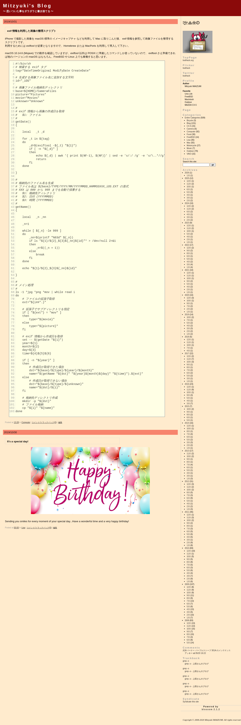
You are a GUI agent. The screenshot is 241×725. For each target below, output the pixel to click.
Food (189, 134)
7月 (188, 306)
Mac (188, 143)
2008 (187, 620)
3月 (188, 198)
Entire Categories (192, 118)
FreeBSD (191, 137)
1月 (188, 175)
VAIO (189, 154)
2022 (187, 245)
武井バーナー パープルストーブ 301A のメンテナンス (206, 650)
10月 (189, 187)
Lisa (23, 528)
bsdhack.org (188, 60)
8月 (188, 253)
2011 (187, 512)
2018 (187, 337)
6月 (188, 189)
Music (189, 148)
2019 (187, 314)
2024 (187, 203)
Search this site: (190, 161)
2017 (187, 353)
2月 (188, 200)
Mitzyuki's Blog (27, 5)
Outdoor (190, 151)
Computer (25, 422)
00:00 (16, 528)
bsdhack (186, 68)
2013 (187, 451)
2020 (187, 295)
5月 (188, 192)
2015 (187, 406)
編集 (60, 422)
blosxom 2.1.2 (211, 709)
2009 (187, 584)
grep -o (186, 661)
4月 (188, 195)
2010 (187, 548)
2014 (187, 423)
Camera (190, 129)
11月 (189, 184)
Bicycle (190, 120)
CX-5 (189, 126)
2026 (187, 173)
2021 (187, 270)
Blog (189, 123)
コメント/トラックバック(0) (44, 422)
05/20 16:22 (200, 653)
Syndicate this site (191, 702)
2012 (187, 481)
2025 (187, 178)
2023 (187, 223)
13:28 (16, 422)
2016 (187, 384)
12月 (189, 181)
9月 (188, 250)
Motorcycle (191, 145)
